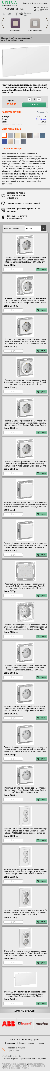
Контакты (27, 3)
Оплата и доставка (39, 3)
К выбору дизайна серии (19, 38)
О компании (10, 1043)
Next (47, 23)
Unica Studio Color (35, 30)
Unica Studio (15, 30)
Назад (4, 38)
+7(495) (13, 9)
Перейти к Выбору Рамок (12, 40)
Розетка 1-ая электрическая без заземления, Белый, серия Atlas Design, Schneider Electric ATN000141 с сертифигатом (25, 790)
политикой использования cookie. (15, 1068)
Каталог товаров (26, 1043)
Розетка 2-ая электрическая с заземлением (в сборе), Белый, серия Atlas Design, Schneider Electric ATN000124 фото (25, 912)
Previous (2, 23)
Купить (34, 105)
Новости (41, 1043)
